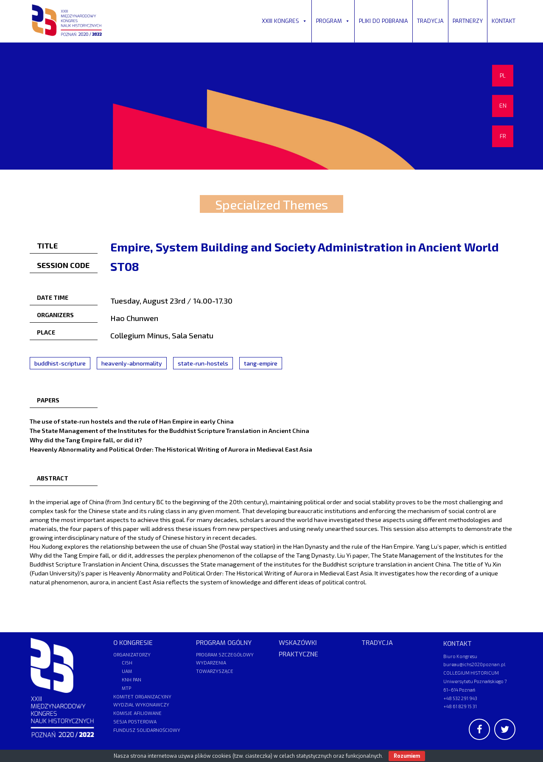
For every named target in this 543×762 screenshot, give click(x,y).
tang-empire (260, 363)
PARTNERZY (468, 21)
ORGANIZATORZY (132, 655)
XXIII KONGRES (284, 21)
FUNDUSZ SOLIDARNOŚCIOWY (146, 730)
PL (503, 75)
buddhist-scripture (60, 363)
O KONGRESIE (133, 643)
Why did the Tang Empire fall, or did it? (86, 440)
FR (503, 136)
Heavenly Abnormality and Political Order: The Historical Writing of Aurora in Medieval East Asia (171, 449)
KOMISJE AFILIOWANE (137, 713)
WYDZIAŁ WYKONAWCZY (141, 705)
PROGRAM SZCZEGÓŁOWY (225, 655)
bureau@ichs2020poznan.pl (474, 664)
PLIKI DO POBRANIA (383, 21)
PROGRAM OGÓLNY (224, 643)
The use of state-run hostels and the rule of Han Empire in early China (132, 421)
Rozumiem (407, 756)
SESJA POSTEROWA (135, 722)
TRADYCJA (430, 21)
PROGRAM (333, 21)
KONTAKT (503, 21)
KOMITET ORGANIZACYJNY (142, 697)
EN (503, 105)
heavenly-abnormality (131, 363)
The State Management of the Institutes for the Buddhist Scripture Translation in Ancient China (169, 430)
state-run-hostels (203, 363)
